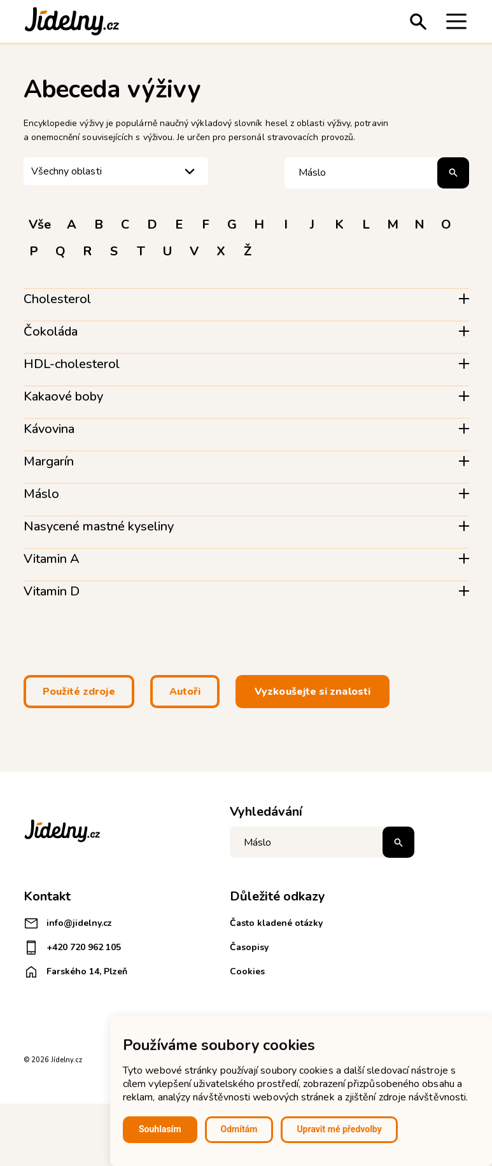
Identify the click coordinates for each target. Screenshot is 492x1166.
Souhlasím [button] (160, 1129)
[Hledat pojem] (377, 172)
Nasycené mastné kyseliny (99, 526)
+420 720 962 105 (72, 947)
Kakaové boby (63, 396)
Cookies (247, 971)
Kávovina (49, 428)
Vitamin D (52, 591)
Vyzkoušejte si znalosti (312, 692)
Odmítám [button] (239, 1129)
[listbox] (116, 171)
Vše (40, 224)
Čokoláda (51, 331)
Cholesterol (57, 299)
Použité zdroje (79, 692)
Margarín (49, 461)
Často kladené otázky (276, 923)
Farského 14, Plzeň (75, 971)
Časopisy (249, 947)
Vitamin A (52, 558)
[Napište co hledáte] (322, 842)
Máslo (41, 493)
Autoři (184, 692)
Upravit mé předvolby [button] (339, 1129)
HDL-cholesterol (72, 364)
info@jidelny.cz (68, 923)
